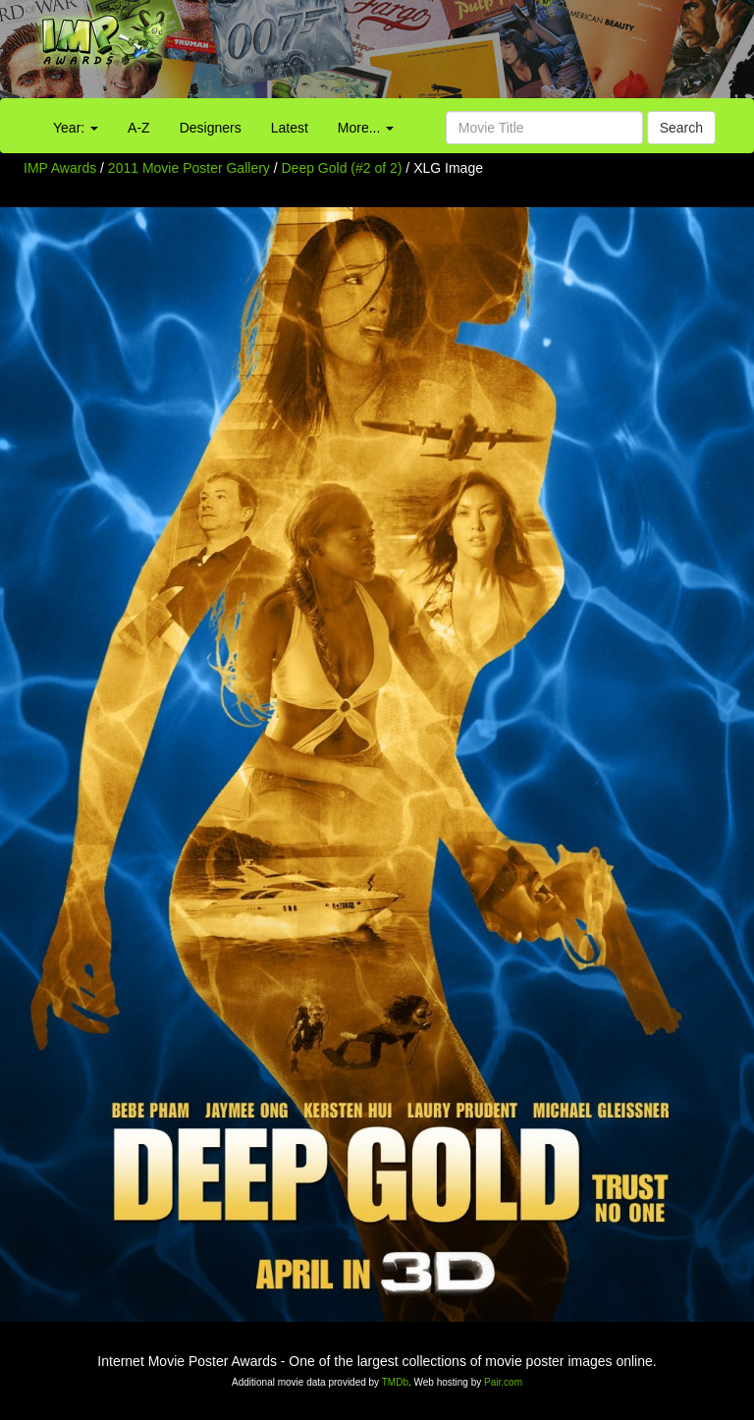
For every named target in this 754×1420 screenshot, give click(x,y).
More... (366, 128)
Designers (211, 128)
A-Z (139, 128)
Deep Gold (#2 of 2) (342, 168)
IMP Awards (60, 168)
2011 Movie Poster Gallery (189, 168)
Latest (289, 128)
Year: (75, 128)
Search (681, 128)
